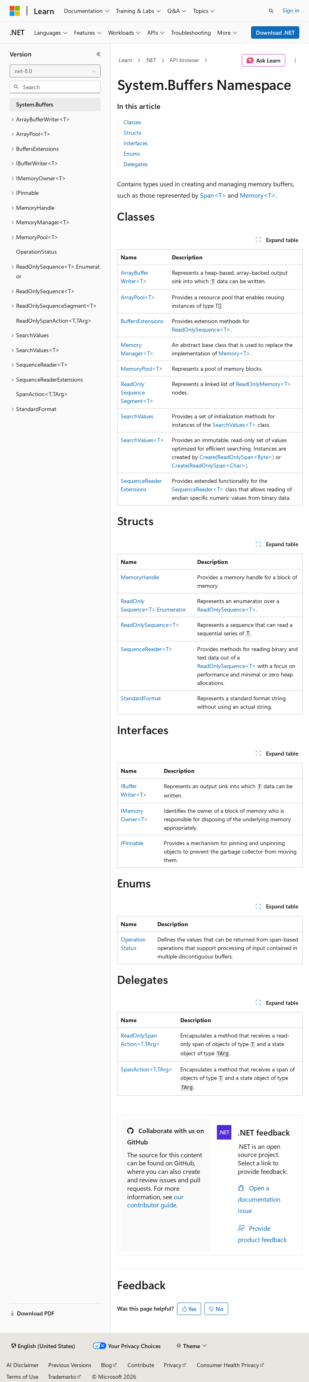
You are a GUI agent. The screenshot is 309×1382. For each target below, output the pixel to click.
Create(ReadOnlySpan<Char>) (209, 465)
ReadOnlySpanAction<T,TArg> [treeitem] (54, 320)
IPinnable (132, 843)
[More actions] (295, 60)
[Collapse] (98, 54)
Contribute (141, 1365)
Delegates (136, 164)
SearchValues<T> (234, 424)
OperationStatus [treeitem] (36, 251)
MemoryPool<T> (142, 368)
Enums (132, 153)
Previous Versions (69, 1365)
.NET (150, 60)
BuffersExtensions (142, 321)
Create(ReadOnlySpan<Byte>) (237, 457)
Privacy (172, 1365)
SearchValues (137, 416)
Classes (132, 122)
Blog (106, 1365)
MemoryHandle (140, 577)
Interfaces (136, 143)
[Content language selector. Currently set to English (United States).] (43, 1346)
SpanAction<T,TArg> (147, 1069)
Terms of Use (22, 1376)
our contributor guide (155, 1200)
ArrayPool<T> (138, 297)
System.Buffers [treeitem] (34, 104)
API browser (184, 60)
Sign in (290, 10)
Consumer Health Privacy (228, 1365)
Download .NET (275, 32)
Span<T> (213, 195)
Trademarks (62, 1376)
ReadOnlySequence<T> (201, 329)
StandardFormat (141, 698)
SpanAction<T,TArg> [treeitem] (42, 394)
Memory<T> (258, 195)
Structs (132, 132)
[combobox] (55, 71)
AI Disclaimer (22, 1365)
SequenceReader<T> (198, 489)
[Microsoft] (15, 11)
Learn (125, 60)
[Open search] (271, 11)
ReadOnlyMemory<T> (263, 384)
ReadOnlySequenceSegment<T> (137, 392)
